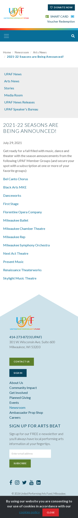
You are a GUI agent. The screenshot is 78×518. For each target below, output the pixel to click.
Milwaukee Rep (14, 237)
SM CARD (57, 16)
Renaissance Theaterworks (22, 270)
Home (7, 52)
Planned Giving (20, 397)
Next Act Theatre (15, 253)
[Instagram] (17, 483)
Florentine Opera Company (22, 212)
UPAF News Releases (19, 102)
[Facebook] (10, 483)
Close (51, 513)
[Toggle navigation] (6, 36)
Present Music (13, 262)
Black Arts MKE (14, 187)
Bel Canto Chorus (15, 179)
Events (14, 402)
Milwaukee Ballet (15, 220)
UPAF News (13, 74)
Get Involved (18, 392)
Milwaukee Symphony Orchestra (26, 245)
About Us (16, 383)
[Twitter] (24, 483)
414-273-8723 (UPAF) (25, 337)
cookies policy (29, 513)
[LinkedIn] (38, 483)
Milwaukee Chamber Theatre (24, 228)
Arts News (40, 52)
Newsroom (22, 52)
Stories (9, 88)
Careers (15, 417)
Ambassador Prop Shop (26, 412)
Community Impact (23, 388)
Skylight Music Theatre (19, 278)
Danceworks (12, 195)
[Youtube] (31, 483)
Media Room (13, 95)
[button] (73, 36)
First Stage (11, 204)
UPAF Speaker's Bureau (21, 109)
